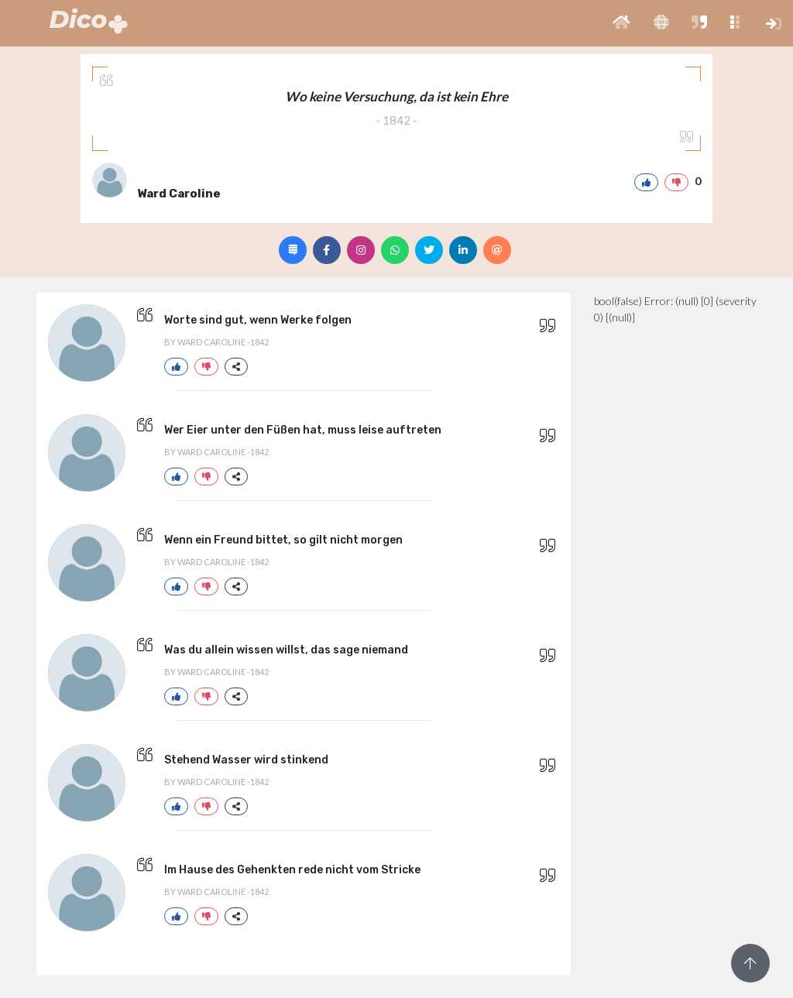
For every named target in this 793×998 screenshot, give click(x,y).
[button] (621, 23)
